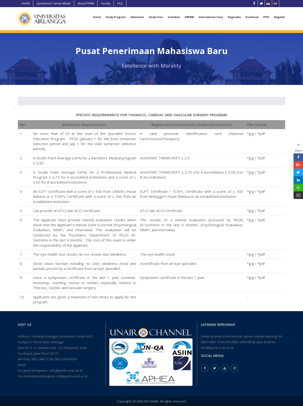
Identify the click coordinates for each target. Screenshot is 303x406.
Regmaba (234, 17)
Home (97, 17)
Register (279, 17)
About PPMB (85, 3)
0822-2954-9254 (66, 359)
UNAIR (25, 3)
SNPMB (189, 17)
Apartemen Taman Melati (54, 3)
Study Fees (156, 17)
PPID (266, 17)
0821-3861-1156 (42, 359)
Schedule (174, 17)
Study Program (116, 17)
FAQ (120, 3)
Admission (137, 17)
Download (252, 17)
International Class (211, 17)
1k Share (298, 147)
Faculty (105, 3)
